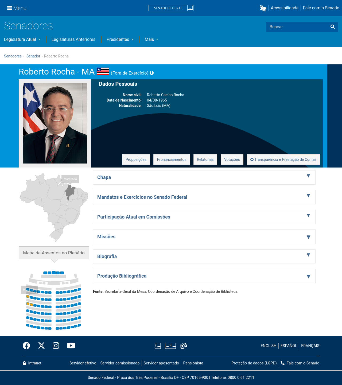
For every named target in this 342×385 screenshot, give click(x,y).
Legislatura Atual (20, 39)
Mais (150, 39)
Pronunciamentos (171, 159)
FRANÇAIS (310, 346)
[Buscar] (332, 27)
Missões (106, 236)
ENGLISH (269, 346)
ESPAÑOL (289, 346)
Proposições (136, 159)
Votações (232, 159)
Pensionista (193, 363)
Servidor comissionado (120, 363)
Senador (33, 56)
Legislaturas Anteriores (73, 39)
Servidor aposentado (161, 363)
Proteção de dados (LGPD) (254, 363)
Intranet (32, 363)
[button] (264, 8)
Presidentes (118, 39)
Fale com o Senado (321, 7)
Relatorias (205, 159)
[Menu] (17, 8)
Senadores (28, 26)
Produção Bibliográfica (121, 276)
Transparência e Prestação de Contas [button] (283, 159)
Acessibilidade (285, 7)
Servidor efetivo (82, 363)
